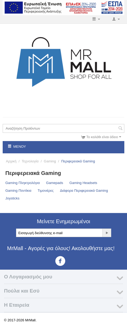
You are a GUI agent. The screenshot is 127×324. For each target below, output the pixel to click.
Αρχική (11, 161)
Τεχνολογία (30, 161)
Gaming (50, 161)
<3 (63, 261)
